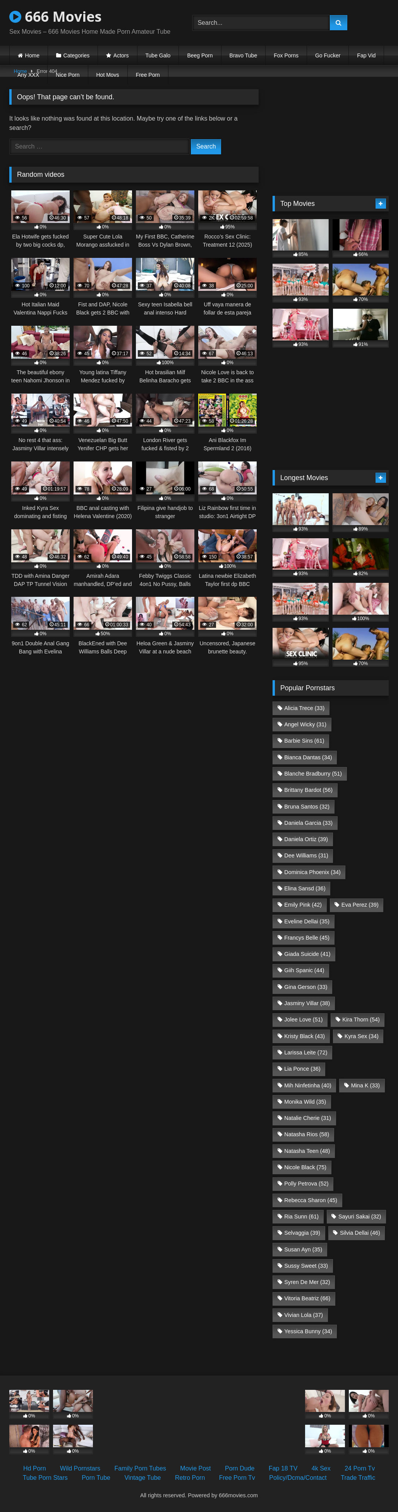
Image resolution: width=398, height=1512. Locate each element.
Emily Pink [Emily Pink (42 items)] (303, 905)
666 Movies (55, 16)
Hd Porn (34, 1468)
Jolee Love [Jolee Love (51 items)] (303, 1019)
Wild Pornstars (80, 1468)
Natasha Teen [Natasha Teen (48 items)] (307, 1151)
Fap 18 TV (283, 1468)
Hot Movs (107, 75)
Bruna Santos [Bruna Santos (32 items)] (306, 807)
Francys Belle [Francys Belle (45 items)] (306, 938)
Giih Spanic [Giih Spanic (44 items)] (304, 970)
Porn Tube (96, 1477)
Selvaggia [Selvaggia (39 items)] (302, 1233)
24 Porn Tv (360, 1468)
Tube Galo (158, 55)
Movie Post (195, 1468)
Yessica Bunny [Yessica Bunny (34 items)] (308, 1331)
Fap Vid (366, 55)
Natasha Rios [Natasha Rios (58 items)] (306, 1134)
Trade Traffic (358, 1477)
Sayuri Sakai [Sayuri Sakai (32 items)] (359, 1216)
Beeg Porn (200, 55)
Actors (121, 55)
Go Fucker (327, 55)
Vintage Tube (142, 1477)
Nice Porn (67, 75)
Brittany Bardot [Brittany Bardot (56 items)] (308, 790)
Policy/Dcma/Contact (298, 1477)
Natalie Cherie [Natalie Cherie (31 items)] (307, 1118)
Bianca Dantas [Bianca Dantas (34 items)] (308, 757)
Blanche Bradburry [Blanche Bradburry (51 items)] (313, 774)
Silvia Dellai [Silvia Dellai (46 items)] (360, 1233)
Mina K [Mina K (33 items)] (365, 1085)
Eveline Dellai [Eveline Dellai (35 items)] (306, 921)
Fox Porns (286, 55)
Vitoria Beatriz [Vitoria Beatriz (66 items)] (307, 1298)
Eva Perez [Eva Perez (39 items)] (360, 905)
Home (32, 55)
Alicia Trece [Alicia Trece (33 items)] (304, 708)
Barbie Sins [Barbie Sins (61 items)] (304, 741)
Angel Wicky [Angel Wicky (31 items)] (305, 724)
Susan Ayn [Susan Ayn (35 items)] (303, 1249)
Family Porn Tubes (140, 1468)
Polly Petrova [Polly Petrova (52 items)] (306, 1183)
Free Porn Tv (237, 1477)
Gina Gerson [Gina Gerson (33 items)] (305, 987)
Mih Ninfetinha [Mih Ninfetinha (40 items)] (307, 1085)
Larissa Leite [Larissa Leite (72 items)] (305, 1052)
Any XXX (28, 75)
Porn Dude (240, 1468)
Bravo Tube (243, 55)
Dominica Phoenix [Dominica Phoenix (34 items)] (312, 872)
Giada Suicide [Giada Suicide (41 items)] (307, 954)
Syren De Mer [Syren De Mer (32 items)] (307, 1282)
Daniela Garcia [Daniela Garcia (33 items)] (308, 823)
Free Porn (148, 75)
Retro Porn (190, 1477)
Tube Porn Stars (45, 1477)
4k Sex (321, 1468)
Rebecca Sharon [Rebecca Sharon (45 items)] (310, 1200)
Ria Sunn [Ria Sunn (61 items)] (301, 1216)
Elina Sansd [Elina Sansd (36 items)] (304, 888)
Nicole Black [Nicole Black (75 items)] (305, 1167)
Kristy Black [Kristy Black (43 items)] (304, 1036)
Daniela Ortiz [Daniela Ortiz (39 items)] (306, 839)
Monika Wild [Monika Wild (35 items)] (305, 1102)
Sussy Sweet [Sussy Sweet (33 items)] (306, 1266)
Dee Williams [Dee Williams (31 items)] (306, 855)
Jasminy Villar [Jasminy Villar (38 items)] (307, 1003)
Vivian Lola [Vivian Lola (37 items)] (303, 1315)
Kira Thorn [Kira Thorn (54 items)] (361, 1019)
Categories (76, 55)
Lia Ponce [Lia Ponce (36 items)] (302, 1069)
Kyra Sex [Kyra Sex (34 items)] (362, 1036)
